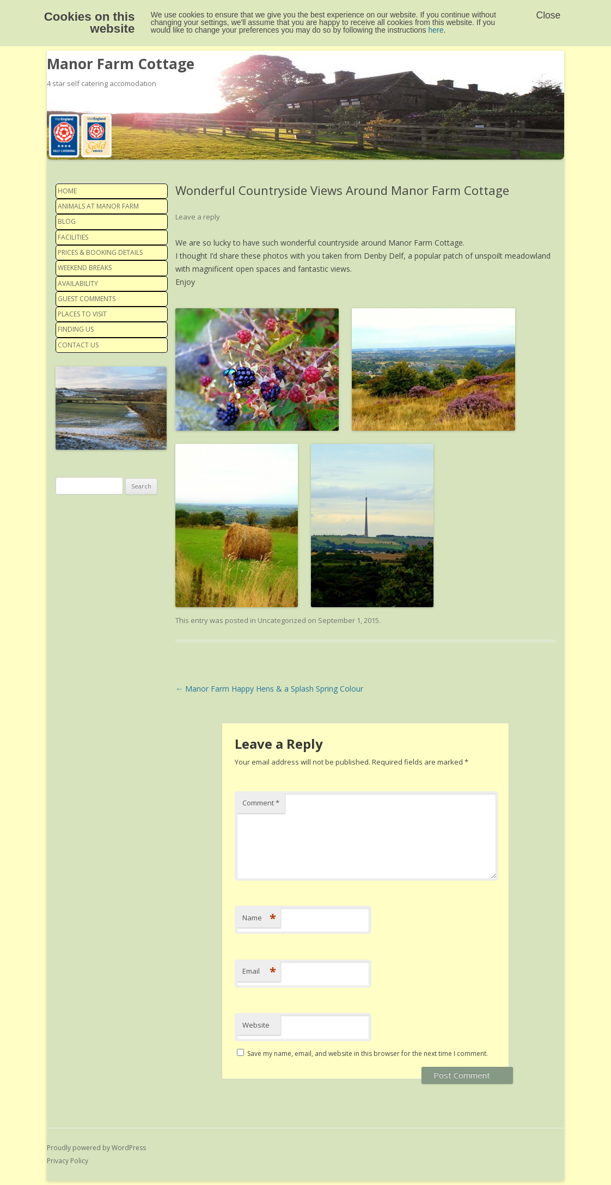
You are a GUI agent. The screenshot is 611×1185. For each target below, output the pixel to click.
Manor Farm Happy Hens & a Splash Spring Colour (269, 688)
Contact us (78, 345)
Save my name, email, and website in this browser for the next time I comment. (367, 1053)
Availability (78, 283)
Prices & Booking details (100, 252)
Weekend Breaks (85, 267)
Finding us (76, 329)
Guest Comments (86, 298)
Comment (260, 803)
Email (259, 971)
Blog (67, 221)
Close (548, 15)
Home (67, 191)
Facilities (73, 237)
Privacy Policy (67, 1160)
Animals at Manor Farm (98, 206)
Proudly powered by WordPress (96, 1147)
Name (259, 917)
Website (256, 1025)
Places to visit (82, 314)
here (436, 30)
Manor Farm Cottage (120, 64)
